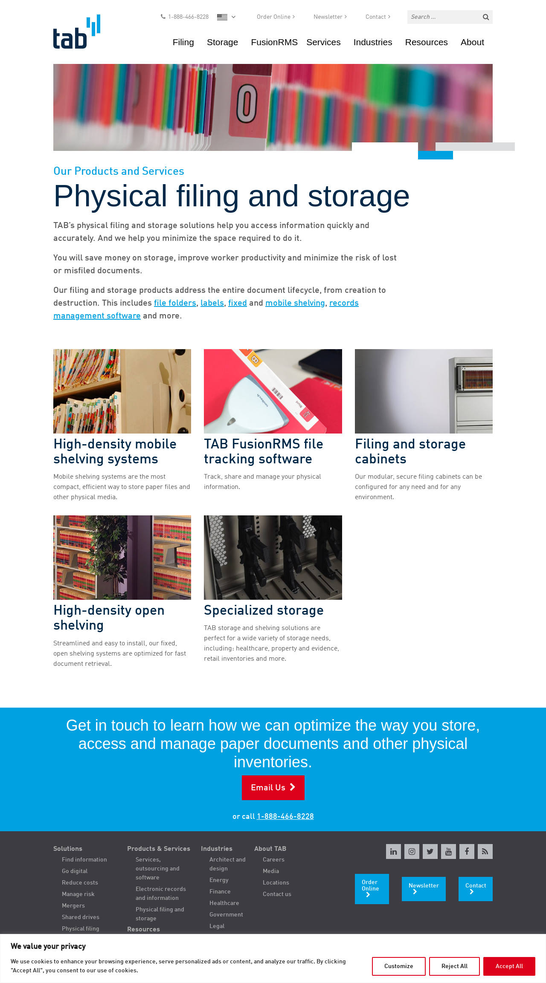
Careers (274, 860)
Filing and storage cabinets (410, 452)
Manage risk (78, 894)
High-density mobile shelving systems (115, 452)
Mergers (73, 906)
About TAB (270, 849)
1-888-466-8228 (188, 20)
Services (323, 44)
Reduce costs (80, 883)
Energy (219, 880)
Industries (373, 44)
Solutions (67, 849)
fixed (237, 303)
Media (271, 871)
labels (212, 303)
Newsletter (328, 20)
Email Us (268, 788)
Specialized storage (264, 611)
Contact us (277, 894)
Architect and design (227, 864)
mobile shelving (295, 303)
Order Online (273, 20)
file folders (175, 303)
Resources (426, 44)
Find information (84, 860)
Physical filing (80, 929)
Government (226, 915)
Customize (398, 966)
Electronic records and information (161, 893)
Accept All (509, 966)
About (472, 44)
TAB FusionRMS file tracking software (263, 452)
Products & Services (158, 849)
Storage (222, 44)
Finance (220, 892)
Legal (216, 926)
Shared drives (80, 917)
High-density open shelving (109, 618)
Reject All (454, 966)
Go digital (74, 871)
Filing (183, 44)
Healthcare (224, 903)
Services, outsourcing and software (158, 869)
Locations (276, 883)
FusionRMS (274, 44)
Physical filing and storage (160, 914)
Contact (376, 20)
